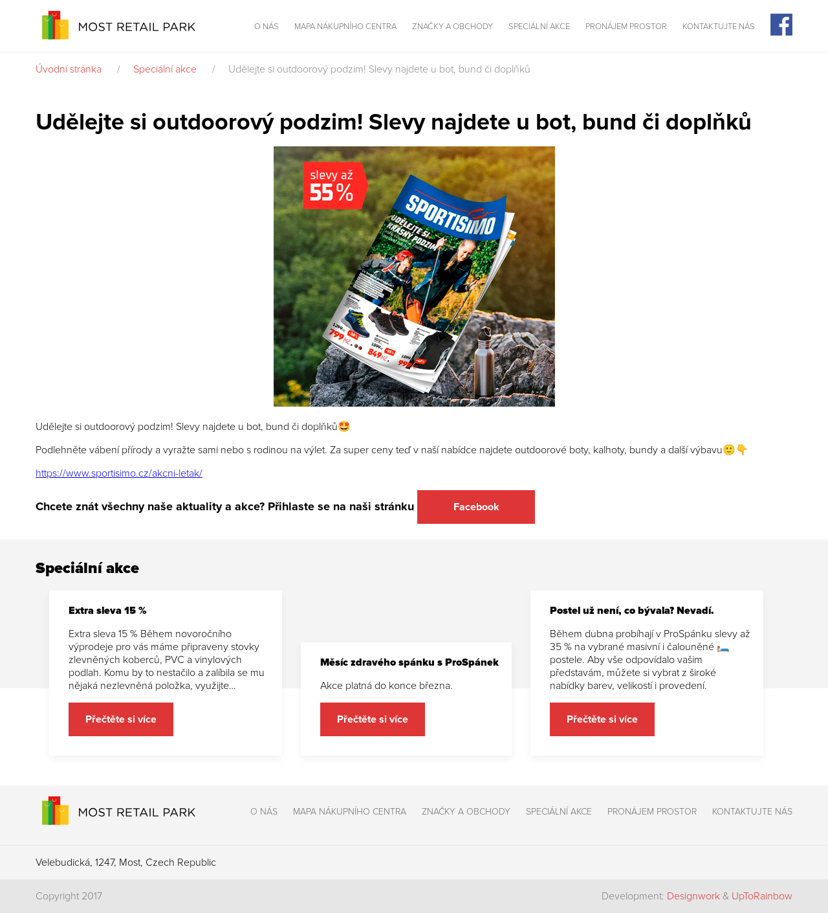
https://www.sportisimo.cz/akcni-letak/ (119, 473)
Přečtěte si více (121, 719)
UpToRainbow (762, 896)
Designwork (693, 896)
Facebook (476, 507)
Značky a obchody (452, 26)
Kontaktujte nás (718, 26)
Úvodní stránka (69, 69)
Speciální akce (539, 26)
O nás (266, 26)
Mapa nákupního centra (345, 26)
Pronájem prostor (626, 26)
